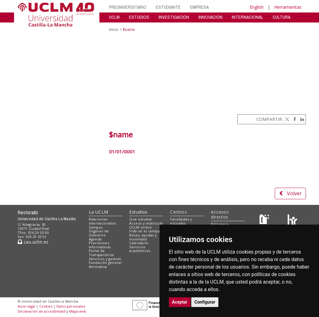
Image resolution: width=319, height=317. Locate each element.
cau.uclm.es (33, 242)
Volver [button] (290, 193)
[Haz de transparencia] (265, 221)
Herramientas (288, 7)
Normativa (98, 266)
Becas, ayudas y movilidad (143, 237)
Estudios (138, 212)
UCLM (114, 17)
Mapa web (77, 311)
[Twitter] (286, 119)
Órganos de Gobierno (99, 233)
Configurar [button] (204, 302)
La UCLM (98, 212)
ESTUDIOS (139, 17)
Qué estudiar (140, 219)
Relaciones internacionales (102, 221)
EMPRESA (199, 7)
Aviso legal (26, 306)
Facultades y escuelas (181, 221)
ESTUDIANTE (168, 7)
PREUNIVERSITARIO (127, 7)
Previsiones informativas (100, 244)
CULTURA (281, 17)
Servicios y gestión (105, 258)
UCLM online (140, 227)
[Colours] (292, 221)
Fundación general (105, 262)
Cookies (45, 306)
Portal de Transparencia (101, 252)
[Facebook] (293, 119)
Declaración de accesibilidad (41, 311)
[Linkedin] (300, 119)
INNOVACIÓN (210, 17)
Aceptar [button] (180, 302)
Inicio (113, 29)
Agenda (95, 239)
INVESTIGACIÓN (174, 17)
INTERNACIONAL (247, 17)
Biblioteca (219, 224)
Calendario (138, 242)
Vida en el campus (145, 231)
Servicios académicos (139, 249)
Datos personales (70, 306)
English (257, 7)
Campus (96, 227)
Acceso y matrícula (146, 223)
